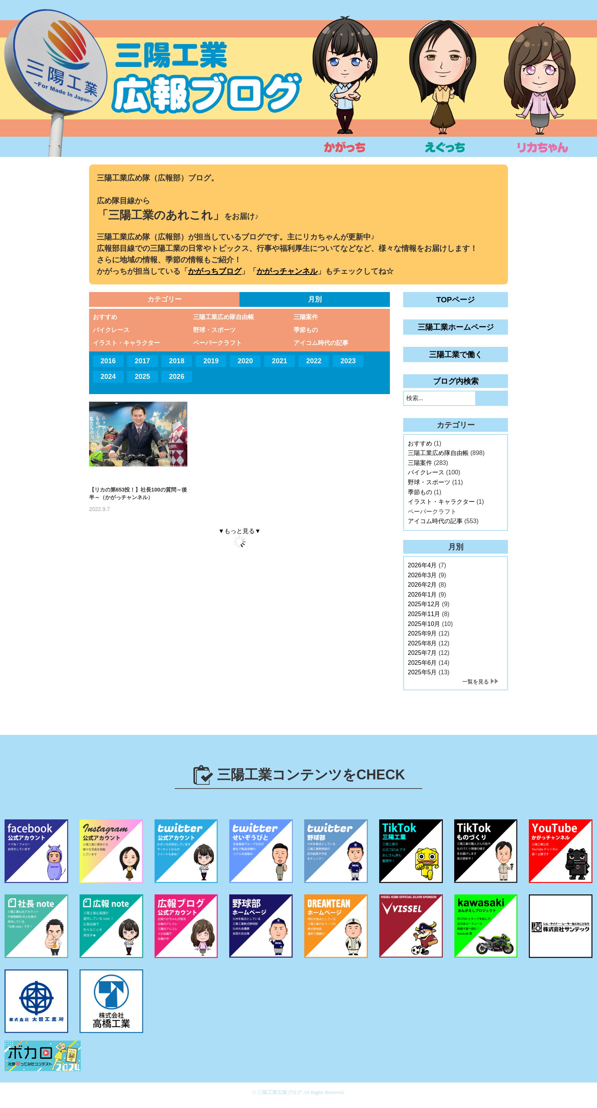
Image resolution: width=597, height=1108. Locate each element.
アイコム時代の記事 (321, 343)
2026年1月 (422, 594)
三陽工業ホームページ (456, 327)
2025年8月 (422, 643)
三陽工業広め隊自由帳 (223, 317)
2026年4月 (422, 565)
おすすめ (105, 317)
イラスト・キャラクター (126, 343)
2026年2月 (422, 584)
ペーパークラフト (217, 343)
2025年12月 (424, 604)
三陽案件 (306, 317)
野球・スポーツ (214, 330)
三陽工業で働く (455, 354)
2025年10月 (424, 624)
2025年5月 (422, 672)
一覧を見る (475, 682)
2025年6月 (422, 662)
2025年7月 (422, 653)
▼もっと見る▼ (239, 531)
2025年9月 (422, 633)
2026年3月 (422, 575)
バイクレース (111, 330)
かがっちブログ (214, 271)
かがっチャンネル (287, 271)
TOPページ (455, 299)
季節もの (306, 330)
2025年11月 (424, 614)
